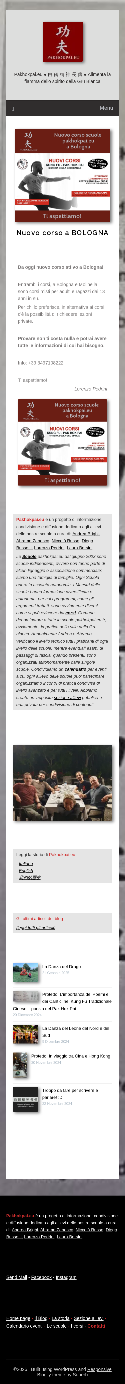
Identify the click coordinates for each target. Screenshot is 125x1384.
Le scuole (57, 1326)
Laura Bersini (80, 547)
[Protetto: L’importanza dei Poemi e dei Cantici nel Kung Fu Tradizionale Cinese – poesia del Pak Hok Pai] (25, 997)
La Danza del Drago (61, 966)
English (26, 870)
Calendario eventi (24, 1326)
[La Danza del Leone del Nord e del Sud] (25, 1035)
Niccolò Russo (65, 540)
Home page (18, 1318)
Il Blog (41, 1318)
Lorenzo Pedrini (49, 547)
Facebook (41, 1277)
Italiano (26, 863)
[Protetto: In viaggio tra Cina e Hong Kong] (20, 1066)
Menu (106, 108)
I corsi (77, 1326)
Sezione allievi (89, 1318)
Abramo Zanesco (32, 540)
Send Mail (16, 1277)
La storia (61, 1318)
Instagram (66, 1277)
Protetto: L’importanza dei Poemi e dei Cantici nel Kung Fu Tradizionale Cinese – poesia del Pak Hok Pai (62, 1001)
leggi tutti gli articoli (35, 927)
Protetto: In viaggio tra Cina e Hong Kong (70, 1056)
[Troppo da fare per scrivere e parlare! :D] (25, 1100)
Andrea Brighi (85, 533)
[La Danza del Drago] (25, 973)
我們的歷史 (30, 877)
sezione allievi (67, 697)
